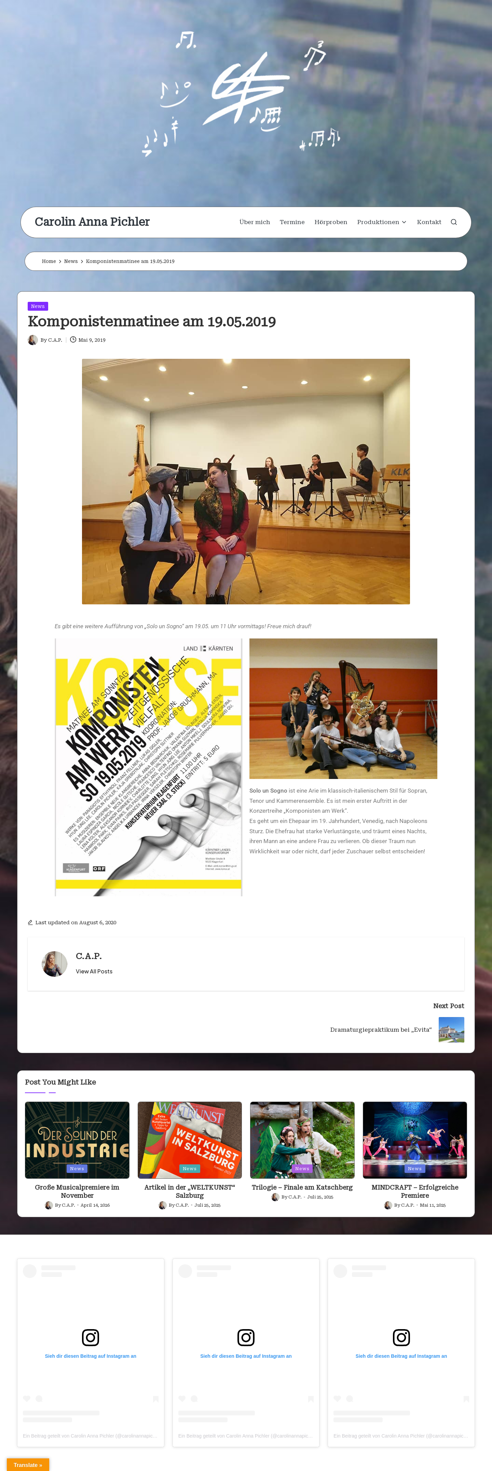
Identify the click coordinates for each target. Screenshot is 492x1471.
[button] (94, 971)
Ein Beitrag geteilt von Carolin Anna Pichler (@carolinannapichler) (92, 1436)
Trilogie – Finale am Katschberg (302, 1187)
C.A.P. (89, 956)
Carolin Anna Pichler (92, 222)
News (38, 306)
